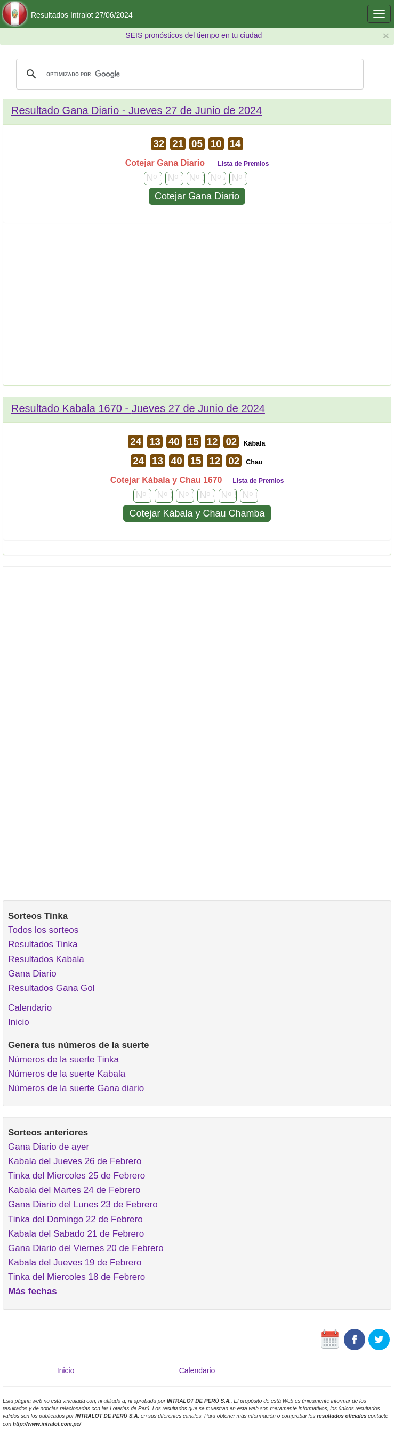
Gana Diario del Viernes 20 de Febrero (86, 1248)
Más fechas (32, 1291)
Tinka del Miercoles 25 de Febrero (76, 1176)
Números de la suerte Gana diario (76, 1088)
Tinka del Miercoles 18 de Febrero (76, 1277)
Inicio (18, 1022)
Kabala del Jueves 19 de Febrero (74, 1262)
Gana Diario (32, 974)
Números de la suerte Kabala (66, 1074)
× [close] (386, 35)
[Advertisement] (197, 308)
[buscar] (188, 74)
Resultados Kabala (46, 959)
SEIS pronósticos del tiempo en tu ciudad (193, 35)
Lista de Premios (243, 163)
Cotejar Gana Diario (197, 196)
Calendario (30, 1008)
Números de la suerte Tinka (63, 1059)
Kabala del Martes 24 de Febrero (74, 1190)
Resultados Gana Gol (51, 988)
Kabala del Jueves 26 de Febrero (74, 1161)
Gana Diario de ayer (48, 1147)
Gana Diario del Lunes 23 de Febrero (83, 1204)
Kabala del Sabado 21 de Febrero (76, 1234)
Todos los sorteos (43, 930)
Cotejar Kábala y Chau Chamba (196, 513)
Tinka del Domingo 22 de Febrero (75, 1219)
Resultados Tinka (42, 944)
